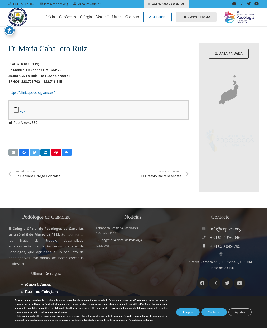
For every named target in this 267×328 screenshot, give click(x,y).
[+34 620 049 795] (206, 246)
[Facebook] (234, 3)
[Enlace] (17, 17)
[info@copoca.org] (205, 229)
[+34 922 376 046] (206, 238)
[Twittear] (35, 152)
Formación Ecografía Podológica (117, 228)
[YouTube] (256, 3)
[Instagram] (241, 4)
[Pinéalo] (56, 152)
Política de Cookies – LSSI (214, 320)
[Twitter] (249, 3)
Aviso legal (143, 320)
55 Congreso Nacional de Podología (119, 240)
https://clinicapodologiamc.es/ (31, 92)
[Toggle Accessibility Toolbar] (9, 30)
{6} (22, 111)
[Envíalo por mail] (13, 152)
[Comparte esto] (24, 152)
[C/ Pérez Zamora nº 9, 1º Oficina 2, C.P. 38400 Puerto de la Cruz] (221, 254)
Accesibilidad (248, 320)
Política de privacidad (173, 320)
